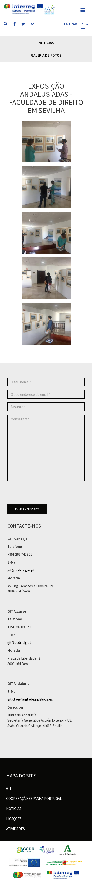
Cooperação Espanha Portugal (34, 798)
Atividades (15, 828)
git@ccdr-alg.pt (19, 642)
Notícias (46, 42)
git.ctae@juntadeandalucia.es (30, 699)
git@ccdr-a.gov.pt (21, 570)
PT (83, 24)
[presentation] (44, 494)
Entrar (70, 24)
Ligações (14, 818)
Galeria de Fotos (46, 55)
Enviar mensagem (27, 509)
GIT (9, 788)
